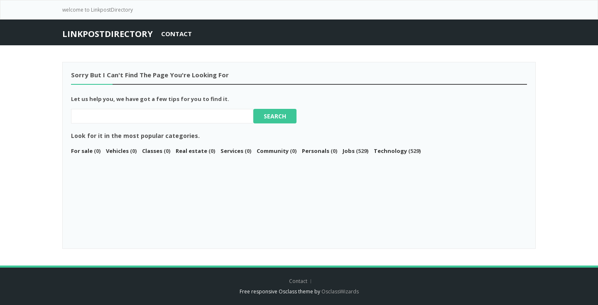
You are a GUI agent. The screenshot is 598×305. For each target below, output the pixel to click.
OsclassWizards (340, 291)
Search (275, 116)
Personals (315, 151)
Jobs (349, 151)
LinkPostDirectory (107, 34)
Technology (390, 151)
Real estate (191, 151)
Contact (176, 34)
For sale (82, 151)
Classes (152, 151)
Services (232, 151)
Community (273, 151)
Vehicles (117, 151)
